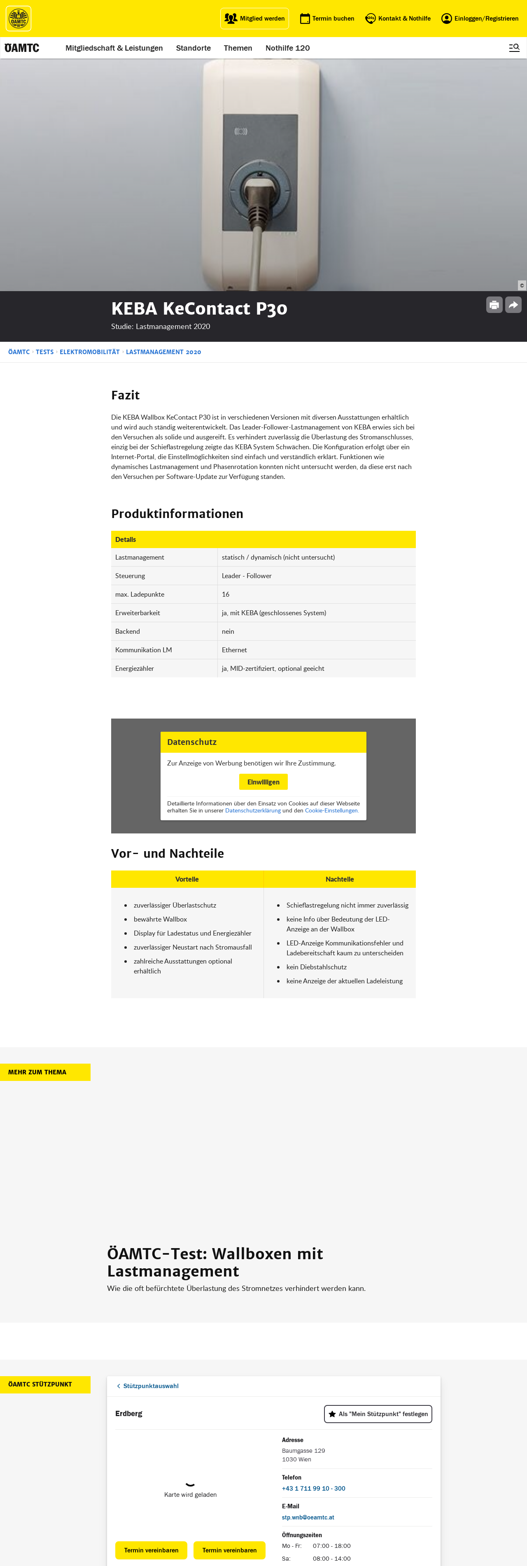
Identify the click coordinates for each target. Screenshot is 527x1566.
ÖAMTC (19, 119)
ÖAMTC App (222, 1450)
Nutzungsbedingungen (353, 1470)
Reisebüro (162, 1498)
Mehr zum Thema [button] (37, 839)
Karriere (277, 1470)
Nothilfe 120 (288, 48)
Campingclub (166, 1470)
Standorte (193, 48)
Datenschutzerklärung (253, 577)
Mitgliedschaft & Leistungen (114, 48)
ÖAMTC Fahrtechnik (174, 1459)
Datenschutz (340, 1480)
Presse (275, 1459)
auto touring (165, 1450)
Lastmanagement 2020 (163, 119)
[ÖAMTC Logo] (18, 18)
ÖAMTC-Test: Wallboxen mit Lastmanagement (215, 1030)
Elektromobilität (90, 119)
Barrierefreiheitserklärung (356, 1510)
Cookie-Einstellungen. (332, 577)
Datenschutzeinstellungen (357, 1490)
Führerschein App (230, 1459)
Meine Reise (223, 1470)
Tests (45, 119)
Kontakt (276, 1490)
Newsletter (279, 1480)
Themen (238, 48)
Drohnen (219, 1480)
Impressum (338, 1450)
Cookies (334, 1500)
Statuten (335, 1459)
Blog (272, 1450)
